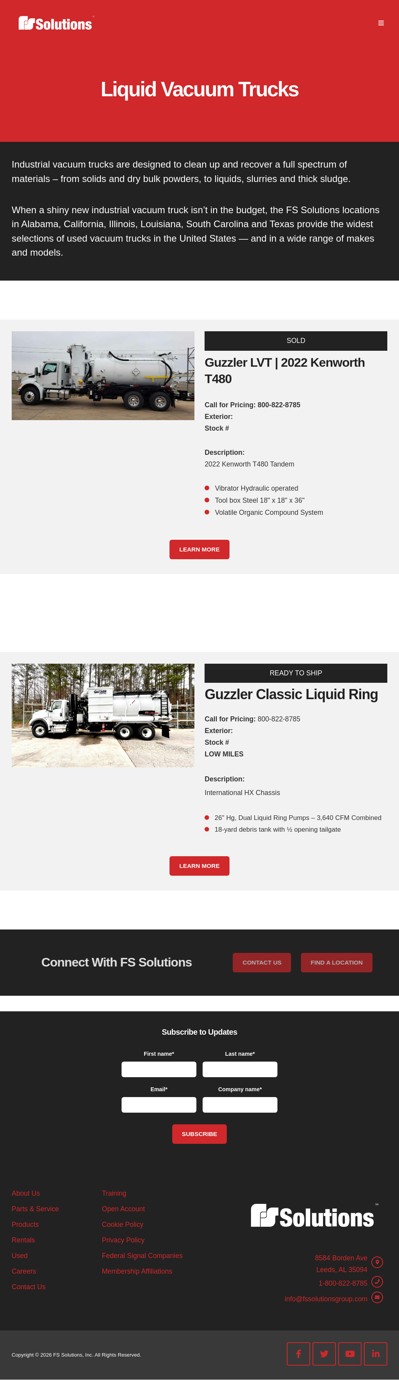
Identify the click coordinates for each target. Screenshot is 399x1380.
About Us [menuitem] (26, 1193)
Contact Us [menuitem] (29, 1287)
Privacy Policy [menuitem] (123, 1240)
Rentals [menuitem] (23, 1240)
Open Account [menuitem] (123, 1209)
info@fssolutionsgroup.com (326, 1299)
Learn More (199, 549)
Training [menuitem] (114, 1193)
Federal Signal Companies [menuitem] (142, 1256)
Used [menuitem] (20, 1256)
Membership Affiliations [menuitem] (137, 1271)
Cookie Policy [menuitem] (122, 1224)
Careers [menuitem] (24, 1271)
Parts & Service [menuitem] (35, 1209)
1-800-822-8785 (343, 1284)
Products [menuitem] (25, 1224)
